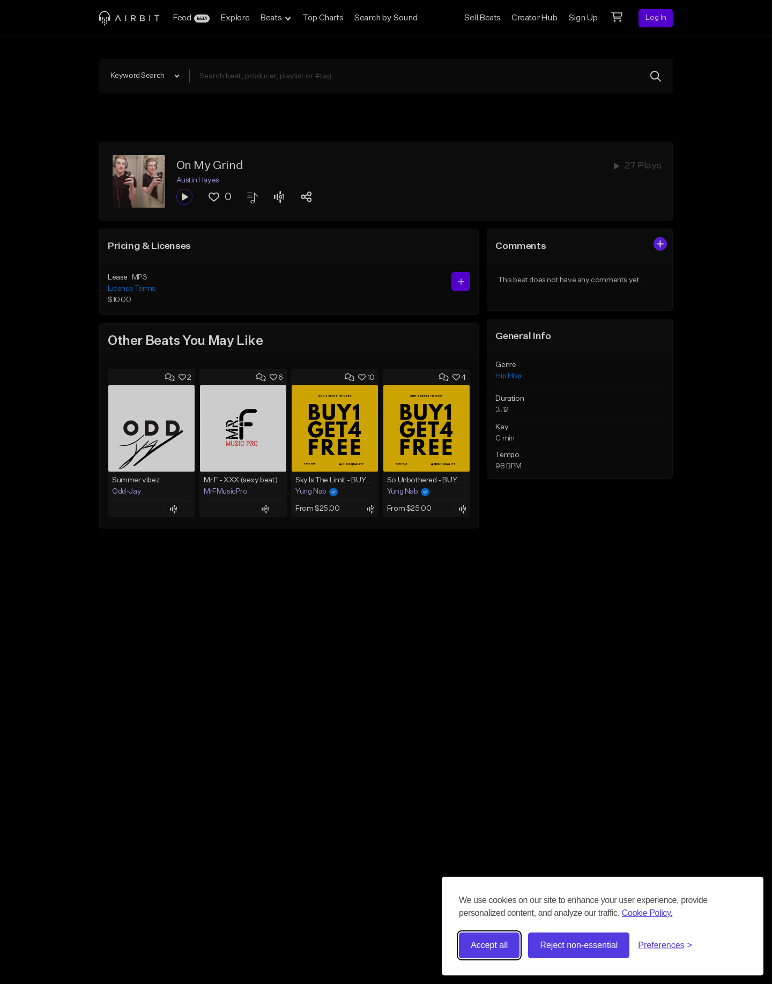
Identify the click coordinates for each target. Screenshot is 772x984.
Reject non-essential (579, 945)
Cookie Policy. (647, 912)
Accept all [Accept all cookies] (489, 945)
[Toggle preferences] (665, 945)
